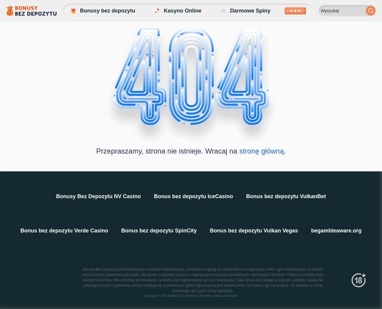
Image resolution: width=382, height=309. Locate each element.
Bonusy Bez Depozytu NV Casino (98, 196)
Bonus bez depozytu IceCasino (193, 196)
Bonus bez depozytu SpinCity (159, 231)
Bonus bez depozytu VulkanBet (286, 196)
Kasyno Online (177, 11)
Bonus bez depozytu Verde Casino (64, 231)
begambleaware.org (336, 231)
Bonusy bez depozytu (102, 11)
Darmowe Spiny (245, 11)
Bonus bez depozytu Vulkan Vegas (254, 231)
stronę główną (261, 151)
